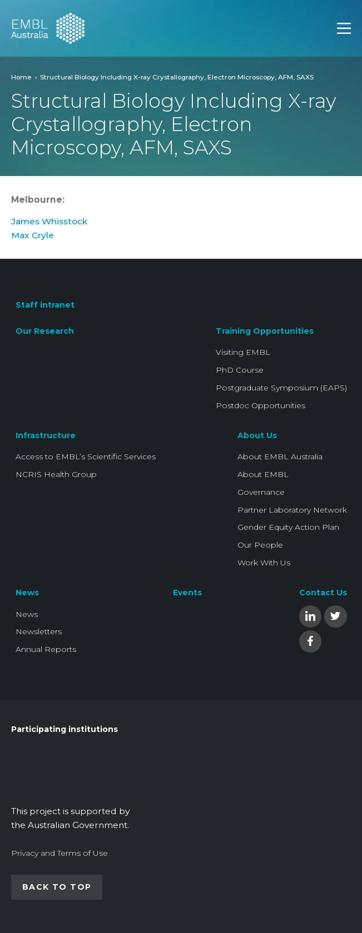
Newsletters (39, 631)
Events (187, 593)
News (27, 593)
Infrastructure (46, 435)
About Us (257, 435)
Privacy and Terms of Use (59, 853)
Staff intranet (45, 305)
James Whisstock (49, 221)
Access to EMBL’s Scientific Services (86, 457)
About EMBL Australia (280, 457)
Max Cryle (33, 235)
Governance (261, 492)
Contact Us (323, 593)
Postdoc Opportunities (260, 405)
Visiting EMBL (243, 352)
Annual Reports (46, 649)
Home (21, 77)
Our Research (45, 331)
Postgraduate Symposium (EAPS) (281, 388)
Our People (260, 545)
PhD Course (240, 370)
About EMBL (263, 474)
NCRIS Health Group (56, 474)
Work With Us (263, 563)
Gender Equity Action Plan (288, 527)
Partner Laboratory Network (292, 510)
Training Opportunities (265, 331)
